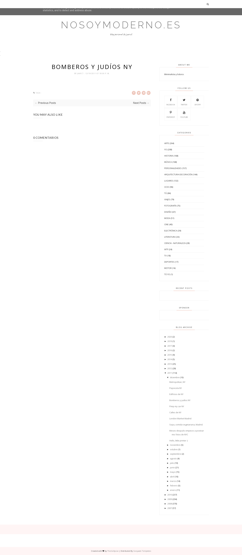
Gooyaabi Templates (142, 551)
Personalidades (173, 168)
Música (168, 162)
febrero (174, 485)
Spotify (197, 101)
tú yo (167, 274)
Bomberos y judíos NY (179, 400)
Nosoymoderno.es (121, 25)
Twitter (184, 101)
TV (165, 255)
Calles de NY (175, 412)
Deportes (169, 261)
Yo (165, 149)
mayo (172, 472)
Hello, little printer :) (178, 440)
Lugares (168, 180)
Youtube (184, 114)
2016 (169, 350)
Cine (166, 224)
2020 (169, 336)
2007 (169, 508)
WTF (166, 249)
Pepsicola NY (175, 388)
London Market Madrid (180, 418)
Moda (167, 218)
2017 (169, 345)
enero (173, 490)
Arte (166, 143)
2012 (169, 368)
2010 (169, 494)
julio (172, 463)
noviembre (175, 444)
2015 (169, 354)
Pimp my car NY (176, 406)
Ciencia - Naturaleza (175, 243)
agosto (173, 458)
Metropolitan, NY (177, 382)
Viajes (167, 199)
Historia (168, 155)
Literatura (170, 236)
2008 (169, 503)
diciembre (175, 377)
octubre (174, 449)
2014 (169, 359)
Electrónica (170, 230)
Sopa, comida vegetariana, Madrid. (186, 424)
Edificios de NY (176, 394)
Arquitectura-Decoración (178, 174)
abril (172, 476)
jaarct (80, 73)
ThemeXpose (113, 551)
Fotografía (170, 205)
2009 (169, 499)
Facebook (170, 101)
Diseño (168, 211)
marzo (173, 481)
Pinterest (170, 114)
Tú (165, 193)
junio (172, 467)
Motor (168, 268)
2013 (169, 363)
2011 (169, 372)
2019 (169, 341)
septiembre (175, 453)
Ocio (166, 186)
